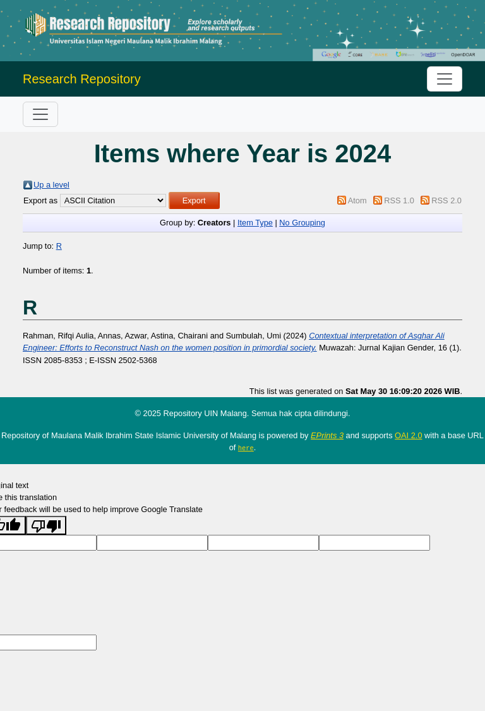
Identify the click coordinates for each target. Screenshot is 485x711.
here (246, 447)
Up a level (51, 184)
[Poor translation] (46, 524)
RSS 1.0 (399, 200)
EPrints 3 (327, 435)
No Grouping (302, 222)
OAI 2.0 (408, 435)
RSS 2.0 (446, 200)
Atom (357, 200)
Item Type (255, 222)
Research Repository (82, 79)
